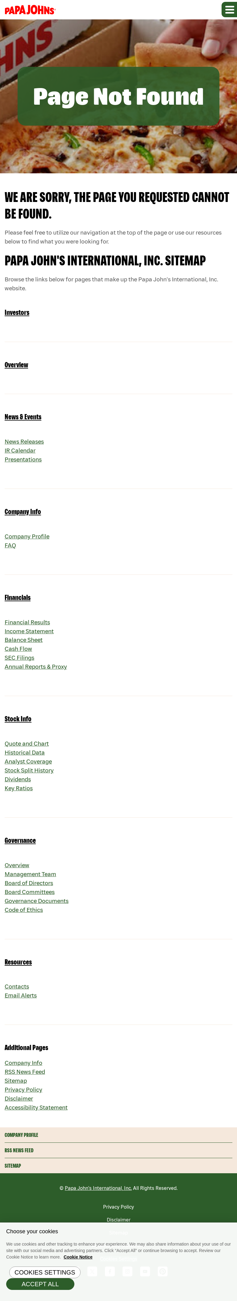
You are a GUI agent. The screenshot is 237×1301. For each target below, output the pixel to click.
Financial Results (28, 625)
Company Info (23, 514)
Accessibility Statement (37, 1118)
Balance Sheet (24, 643)
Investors (17, 313)
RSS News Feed (26, 1081)
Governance (20, 847)
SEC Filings (20, 662)
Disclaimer (19, 1109)
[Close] (231, 1230)
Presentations (24, 461)
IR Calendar (21, 452)
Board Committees (30, 899)
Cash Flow (19, 652)
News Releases (25, 443)
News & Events (23, 418)
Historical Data (25, 757)
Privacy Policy (23, 1099)
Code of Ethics (24, 918)
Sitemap (16, 1090)
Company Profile (27, 538)
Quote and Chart (27, 748)
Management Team (31, 881)
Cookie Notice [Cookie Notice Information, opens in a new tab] (78, 1258)
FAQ (10, 547)
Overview (16, 366)
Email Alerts (21, 1004)
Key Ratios (19, 794)
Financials (18, 600)
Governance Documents (38, 908)
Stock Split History (30, 776)
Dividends (19, 785)
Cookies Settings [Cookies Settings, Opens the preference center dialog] (45, 1273)
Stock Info (18, 723)
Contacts (17, 995)
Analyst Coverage (29, 767)
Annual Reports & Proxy (37, 671)
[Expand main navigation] (229, 9)
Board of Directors (30, 890)
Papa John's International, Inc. (98, 1200)
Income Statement (30, 634)
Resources (18, 970)
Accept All (40, 1285)
